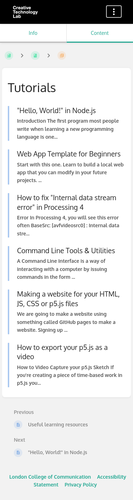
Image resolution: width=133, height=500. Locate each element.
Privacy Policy (81, 485)
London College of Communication (50, 477)
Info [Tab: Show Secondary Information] (33, 33)
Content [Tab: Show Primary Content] (100, 33)
